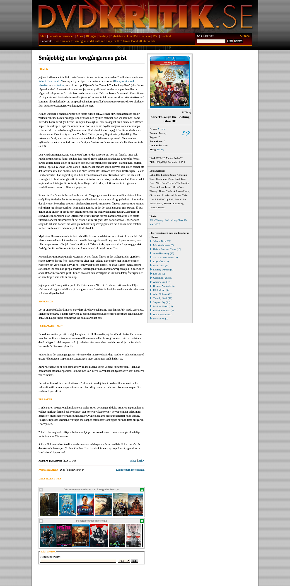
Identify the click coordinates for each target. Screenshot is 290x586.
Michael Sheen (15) (161, 306)
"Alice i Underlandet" (50, 81)
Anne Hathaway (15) (162, 253)
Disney (160, 149)
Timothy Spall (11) (161, 298)
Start (43, 36)
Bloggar (91, 36)
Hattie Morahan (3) (161, 314)
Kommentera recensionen (130, 469)
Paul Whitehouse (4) (162, 310)
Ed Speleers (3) (159, 290)
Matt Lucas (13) (159, 265)
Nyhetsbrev (117, 36)
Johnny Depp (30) (160, 241)
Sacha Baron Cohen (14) (164, 257)
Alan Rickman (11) (161, 294)
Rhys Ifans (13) (159, 261)
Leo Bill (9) (157, 273)
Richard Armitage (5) (162, 285)
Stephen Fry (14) (160, 302)
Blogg (133, 460)
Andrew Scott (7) (160, 281)
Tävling (103, 36)
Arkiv (80, 36)
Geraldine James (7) (161, 277)
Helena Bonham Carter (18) (165, 249)
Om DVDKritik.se (138, 36)
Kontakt (166, 36)
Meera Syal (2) (159, 318)
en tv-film (59, 85)
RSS (156, 36)
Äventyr (162, 129)
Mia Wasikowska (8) (162, 245)
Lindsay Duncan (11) (162, 269)
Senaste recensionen (61, 36)
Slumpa (245, 36)
